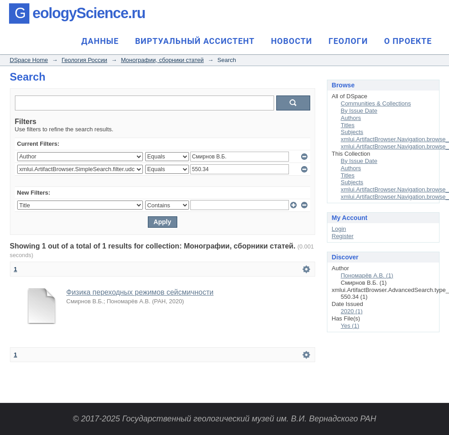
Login (339, 228)
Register (343, 236)
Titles (348, 125)
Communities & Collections (376, 103)
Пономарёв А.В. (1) (367, 275)
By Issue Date (359, 110)
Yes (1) (350, 325)
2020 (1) (352, 311)
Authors (351, 118)
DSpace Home (29, 60)
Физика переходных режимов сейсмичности (140, 292)
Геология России (84, 60)
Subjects (352, 132)
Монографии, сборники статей (162, 60)
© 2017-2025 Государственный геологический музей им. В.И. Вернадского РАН (224, 418)
